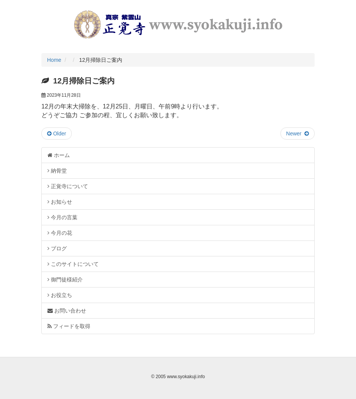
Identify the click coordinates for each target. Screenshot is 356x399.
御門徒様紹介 (65, 279)
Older (56, 133)
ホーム (58, 155)
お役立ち (59, 295)
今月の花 (59, 233)
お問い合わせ (66, 311)
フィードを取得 (68, 326)
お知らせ (59, 202)
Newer (297, 133)
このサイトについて (73, 264)
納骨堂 (57, 171)
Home (54, 60)
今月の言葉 (62, 217)
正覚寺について (67, 186)
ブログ (57, 248)
